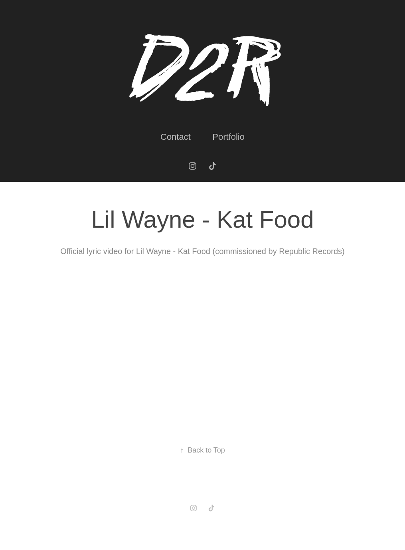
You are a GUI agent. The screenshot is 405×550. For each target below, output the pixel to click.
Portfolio (228, 137)
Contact (175, 137)
